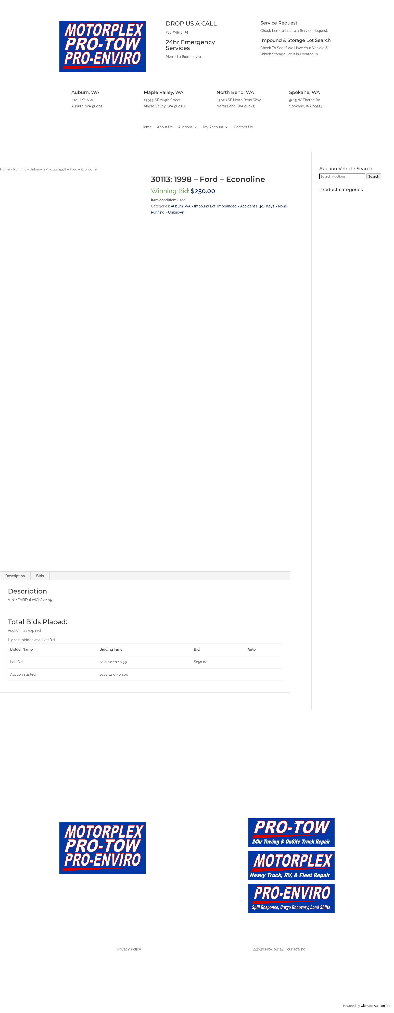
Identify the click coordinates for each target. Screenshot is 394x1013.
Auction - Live (169, 871)
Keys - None (276, 206)
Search (373, 176)
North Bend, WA (235, 92)
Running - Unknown (29, 169)
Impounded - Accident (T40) (240, 206)
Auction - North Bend (178, 916)
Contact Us (243, 127)
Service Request (278, 23)
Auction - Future (172, 882)
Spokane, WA (304, 92)
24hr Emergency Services (190, 45)
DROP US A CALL (191, 23)
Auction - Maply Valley (179, 905)
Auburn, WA (85, 92)
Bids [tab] (40, 576)
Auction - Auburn (173, 894)
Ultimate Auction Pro (375, 1006)
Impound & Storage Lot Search (295, 40)
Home (146, 127)
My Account (213, 127)
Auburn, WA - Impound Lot (193, 206)
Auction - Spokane (175, 928)
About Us (165, 127)
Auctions (185, 127)
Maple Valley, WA (163, 92)
